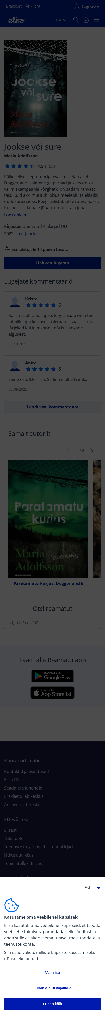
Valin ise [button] (52, 972)
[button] (90, 887)
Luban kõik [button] (52, 1004)
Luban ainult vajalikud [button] (52, 988)
